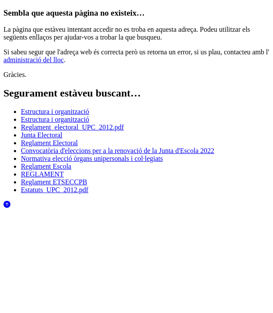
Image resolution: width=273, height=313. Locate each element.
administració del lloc (33, 59)
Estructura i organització (55, 111)
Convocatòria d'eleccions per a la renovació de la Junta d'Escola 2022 (117, 150)
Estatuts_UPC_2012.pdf (54, 189)
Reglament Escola (46, 166)
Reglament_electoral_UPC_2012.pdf (72, 127)
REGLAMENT (42, 174)
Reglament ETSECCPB (54, 182)
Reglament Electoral (49, 143)
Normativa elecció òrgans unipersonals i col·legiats (92, 158)
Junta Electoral (42, 135)
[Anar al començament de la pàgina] (6, 205)
